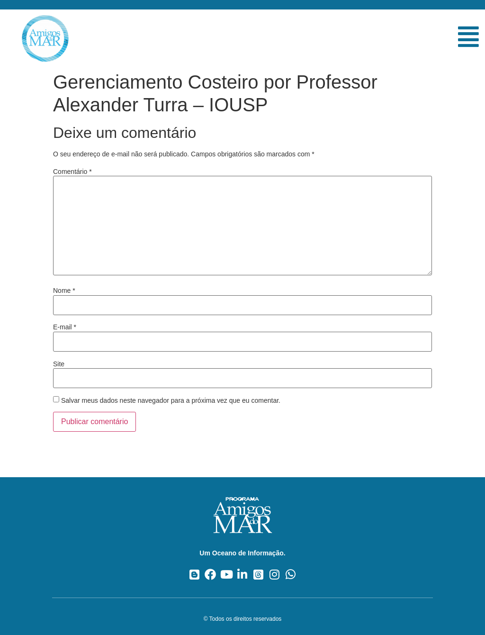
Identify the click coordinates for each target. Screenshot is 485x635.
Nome (64, 290)
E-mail (64, 327)
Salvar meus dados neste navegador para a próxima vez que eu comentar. (170, 400)
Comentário (72, 171)
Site (58, 364)
